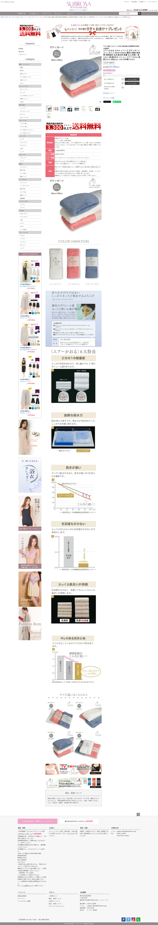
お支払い (52, 828)
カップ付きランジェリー (27, 95)
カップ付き (23, 173)
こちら (71, 833)
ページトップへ (138, 814)
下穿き (22, 102)
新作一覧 (8, 17)
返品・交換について (55, 903)
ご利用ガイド (142, 1)
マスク (22, 223)
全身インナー (23, 73)
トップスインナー (25, 185)
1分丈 (21, 148)
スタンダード (23, 142)
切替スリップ (23, 98)
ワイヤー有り (23, 126)
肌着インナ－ (23, 176)
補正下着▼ (22, 105)
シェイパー (23, 108)
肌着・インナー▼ (24, 64)
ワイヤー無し (23, 123)
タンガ (22, 139)
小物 (21, 220)
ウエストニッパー (25, 111)
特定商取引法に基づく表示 (27, 919)
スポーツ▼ (22, 155)
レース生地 (23, 229)
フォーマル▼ (22, 179)
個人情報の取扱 (44, 919)
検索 (139, 13)
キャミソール (23, 89)
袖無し (22, 67)
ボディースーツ (24, 117)
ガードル (22, 114)
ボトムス (22, 245)
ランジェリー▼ (23, 86)
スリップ (22, 92)
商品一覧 (21, 13)
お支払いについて (54, 901)
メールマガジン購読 (24, 901)
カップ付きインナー (25, 77)
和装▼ (21, 164)
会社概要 (83, 892)
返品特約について (109, 93)
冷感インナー (23, 80)
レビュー (58, 13)
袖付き (22, 70)
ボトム (22, 83)
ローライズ (23, 145)
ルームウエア (23, 216)
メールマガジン (153, 1)
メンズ (22, 151)
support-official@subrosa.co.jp (126, 831)
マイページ (46, 13)
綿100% (21, 51)
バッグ (22, 248)
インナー (22, 207)
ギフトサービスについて (56, 906)
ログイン (127, 1)
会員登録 (134, 1)
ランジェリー (23, 167)
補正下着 (22, 170)
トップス (22, 238)
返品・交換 (83, 828)
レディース (23, 157)
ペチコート (22, 54)
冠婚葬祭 (22, 198)
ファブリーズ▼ (23, 201)
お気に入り (34, 13)
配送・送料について (55, 898)
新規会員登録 (22, 896)
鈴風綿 (20, 48)
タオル (22, 226)
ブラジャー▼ (22, 120)
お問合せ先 (114, 828)
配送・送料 (21, 828)
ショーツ (22, 204)
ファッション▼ (23, 232)
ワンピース (23, 242)
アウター (22, 235)
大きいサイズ (23, 213)
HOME (2, 17)
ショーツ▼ (22, 136)
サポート (52, 892)
